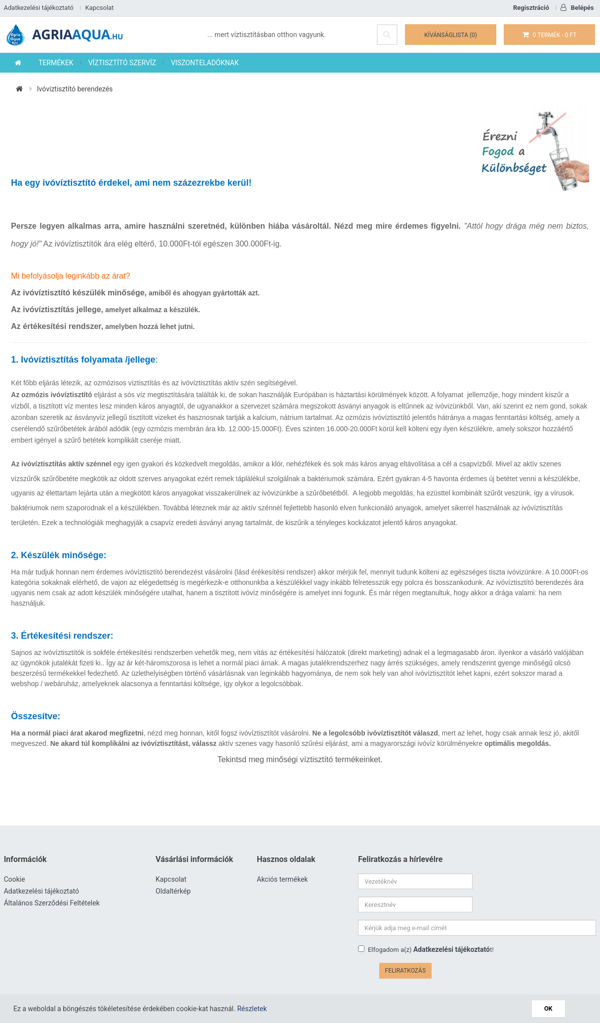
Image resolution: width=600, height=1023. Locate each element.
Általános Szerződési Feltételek (52, 904)
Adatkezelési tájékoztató (39, 7)
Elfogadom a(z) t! (426, 927)
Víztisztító (335, 977)
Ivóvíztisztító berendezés (75, 89)
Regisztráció (531, 7)
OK (550, 1008)
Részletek (252, 1009)
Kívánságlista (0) (452, 35)
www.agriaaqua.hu (289, 977)
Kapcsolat (99, 7)
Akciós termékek (282, 880)
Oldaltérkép (173, 892)
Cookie (14, 880)
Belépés (577, 7)
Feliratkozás (570, 928)
